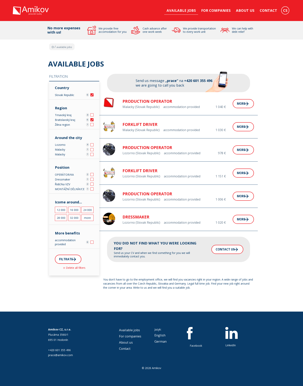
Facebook (196, 337)
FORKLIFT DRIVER (140, 124)
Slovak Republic (64, 95)
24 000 (87, 210)
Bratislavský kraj (65, 120)
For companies (216, 10)
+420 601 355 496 (59, 350)
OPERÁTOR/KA (64, 174)
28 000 (61, 218)
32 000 (74, 218)
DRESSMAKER (136, 217)
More (231, 103)
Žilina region (62, 124)
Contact (268, 10)
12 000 (61, 210)
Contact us (214, 249)
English (159, 335)
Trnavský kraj (63, 115)
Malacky (60, 149)
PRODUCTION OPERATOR (147, 101)
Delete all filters (74, 268)
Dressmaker (62, 179)
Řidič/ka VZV (62, 184)
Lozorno (60, 145)
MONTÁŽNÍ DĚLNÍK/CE (69, 189)
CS (285, 10)
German (160, 341)
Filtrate (67, 259)
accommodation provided (65, 242)
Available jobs (181, 10)
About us (245, 10)
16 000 (74, 210)
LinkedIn (231, 337)
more (87, 218)
